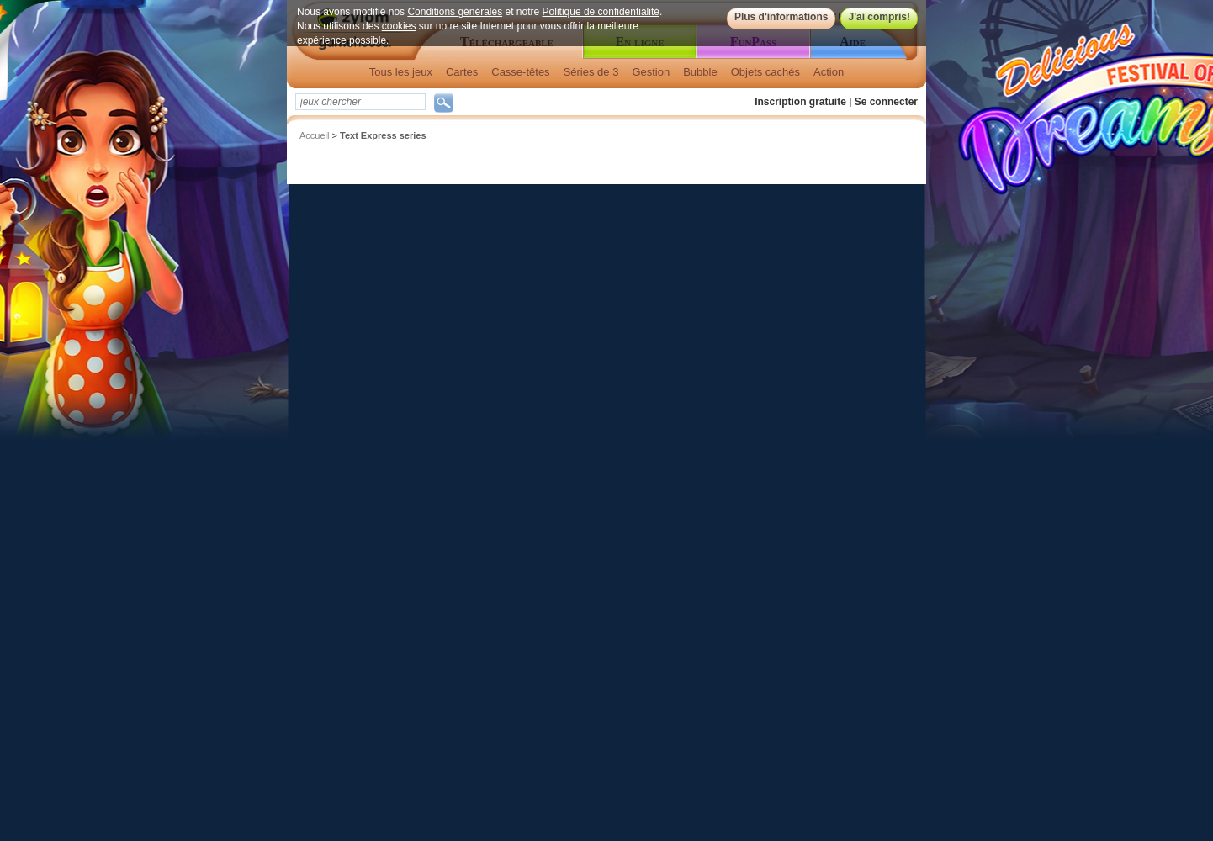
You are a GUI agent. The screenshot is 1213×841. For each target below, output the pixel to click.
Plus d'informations (781, 17)
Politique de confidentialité (601, 12)
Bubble (700, 72)
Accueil (314, 135)
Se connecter (886, 102)
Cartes (462, 72)
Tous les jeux (400, 72)
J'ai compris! (879, 17)
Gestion (651, 72)
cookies (399, 26)
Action (828, 72)
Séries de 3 (591, 72)
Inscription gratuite (800, 102)
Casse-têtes (520, 72)
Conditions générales (454, 12)
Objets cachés (765, 72)
